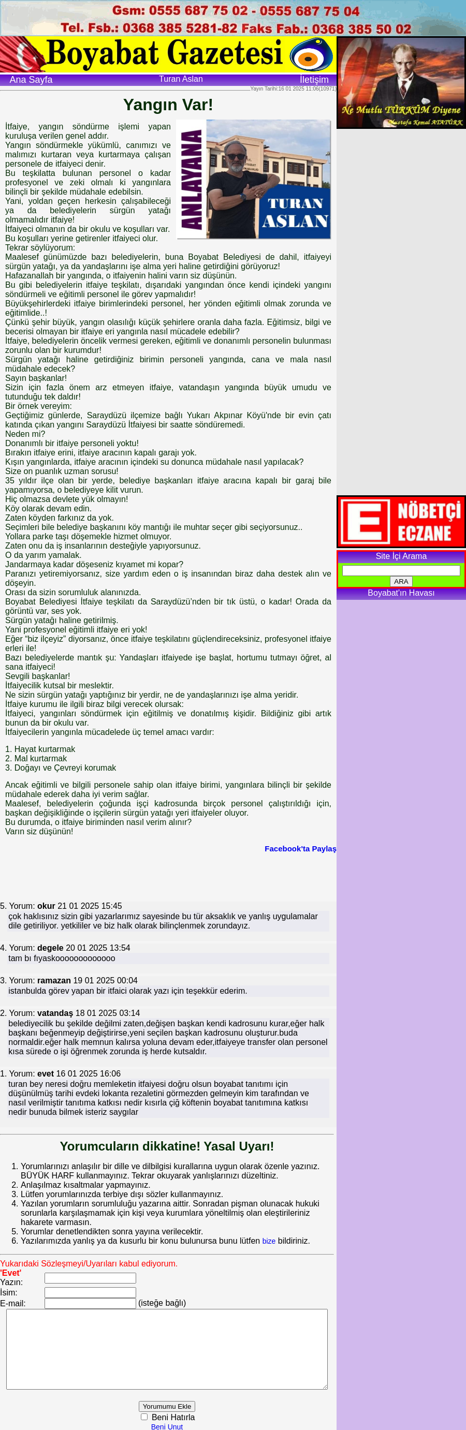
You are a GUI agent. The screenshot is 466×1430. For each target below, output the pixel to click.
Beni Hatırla (185, 1415)
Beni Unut (180, 1425)
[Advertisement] (168, 876)
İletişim (314, 80)
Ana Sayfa (30, 80)
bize (269, 1232)
